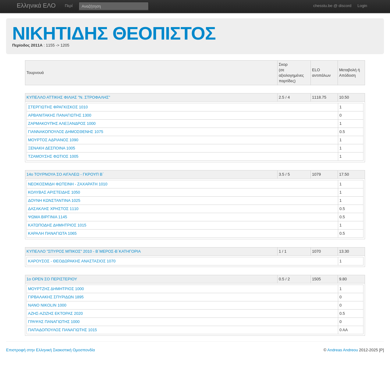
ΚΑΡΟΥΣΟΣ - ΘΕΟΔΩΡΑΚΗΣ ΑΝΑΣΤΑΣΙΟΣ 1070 (71, 261)
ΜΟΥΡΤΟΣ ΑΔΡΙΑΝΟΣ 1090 (53, 140)
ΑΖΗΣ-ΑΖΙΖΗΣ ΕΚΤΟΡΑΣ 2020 (55, 313)
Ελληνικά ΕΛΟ (36, 5)
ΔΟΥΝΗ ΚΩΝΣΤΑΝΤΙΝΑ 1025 (54, 200)
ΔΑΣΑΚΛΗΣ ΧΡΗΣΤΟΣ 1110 (53, 208)
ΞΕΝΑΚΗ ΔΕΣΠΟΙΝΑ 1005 (51, 148)
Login (362, 5)
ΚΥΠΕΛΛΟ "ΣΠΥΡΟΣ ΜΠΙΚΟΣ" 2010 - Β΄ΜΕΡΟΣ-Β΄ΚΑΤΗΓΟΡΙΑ (84, 251)
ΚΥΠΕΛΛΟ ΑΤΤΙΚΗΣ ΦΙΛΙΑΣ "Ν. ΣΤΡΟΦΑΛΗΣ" (68, 97)
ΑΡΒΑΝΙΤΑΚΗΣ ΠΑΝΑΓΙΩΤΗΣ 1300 (59, 115)
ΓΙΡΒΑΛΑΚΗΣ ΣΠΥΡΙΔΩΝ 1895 (56, 297)
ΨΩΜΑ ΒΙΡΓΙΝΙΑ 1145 (47, 217)
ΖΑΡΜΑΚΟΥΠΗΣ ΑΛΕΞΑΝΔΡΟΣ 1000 (62, 123)
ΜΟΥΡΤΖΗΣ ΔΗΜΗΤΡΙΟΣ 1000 (56, 288)
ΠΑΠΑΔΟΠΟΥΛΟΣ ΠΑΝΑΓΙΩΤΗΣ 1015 (62, 330)
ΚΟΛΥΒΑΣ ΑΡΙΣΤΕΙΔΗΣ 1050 (54, 192)
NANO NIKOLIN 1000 (47, 305)
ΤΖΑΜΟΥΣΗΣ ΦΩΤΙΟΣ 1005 (53, 156)
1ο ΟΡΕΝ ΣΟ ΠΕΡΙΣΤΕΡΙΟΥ (52, 279)
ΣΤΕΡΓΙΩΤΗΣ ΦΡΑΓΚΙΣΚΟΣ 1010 (58, 107)
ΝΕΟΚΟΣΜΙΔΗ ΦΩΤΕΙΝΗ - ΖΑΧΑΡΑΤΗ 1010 (68, 184)
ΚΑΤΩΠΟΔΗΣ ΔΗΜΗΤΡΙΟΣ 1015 (57, 225)
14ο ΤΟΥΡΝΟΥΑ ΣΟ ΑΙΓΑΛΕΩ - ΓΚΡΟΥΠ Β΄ (65, 174)
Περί (69, 5)
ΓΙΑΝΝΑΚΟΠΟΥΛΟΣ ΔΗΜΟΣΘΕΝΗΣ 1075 (65, 131)
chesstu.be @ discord (332, 5)
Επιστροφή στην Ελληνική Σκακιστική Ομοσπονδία (50, 350)
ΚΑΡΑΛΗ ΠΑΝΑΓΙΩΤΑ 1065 (52, 233)
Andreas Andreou (342, 350)
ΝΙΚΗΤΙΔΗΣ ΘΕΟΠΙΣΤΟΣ (114, 33)
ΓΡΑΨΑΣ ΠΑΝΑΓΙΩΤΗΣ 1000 (54, 321)
